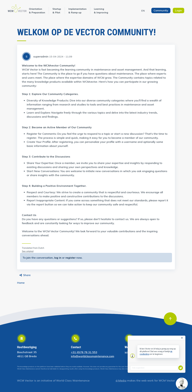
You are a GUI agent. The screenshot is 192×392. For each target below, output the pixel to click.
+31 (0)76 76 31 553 (84, 352)
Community (161, 10)
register (70, 257)
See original (27, 251)
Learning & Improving (101, 10)
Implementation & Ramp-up (77, 10)
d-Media (121, 380)
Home (21, 282)
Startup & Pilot (56, 10)
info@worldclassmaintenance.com (92, 356)
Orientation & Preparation (37, 10)
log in (57, 257)
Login (178, 10)
